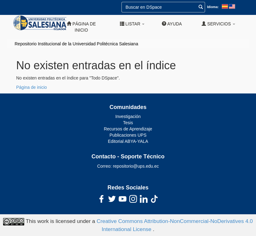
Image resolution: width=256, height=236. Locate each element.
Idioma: (212, 7)
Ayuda (172, 23)
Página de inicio (81, 27)
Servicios (218, 23)
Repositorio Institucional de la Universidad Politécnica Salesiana (76, 43)
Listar (132, 23)
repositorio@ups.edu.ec (136, 166)
